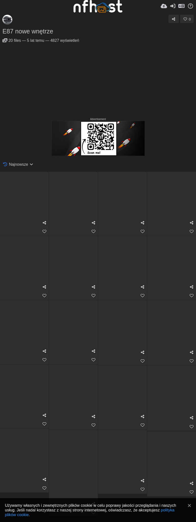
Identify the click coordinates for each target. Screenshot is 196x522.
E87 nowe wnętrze (27, 31)
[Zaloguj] (173, 6)
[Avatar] (7, 20)
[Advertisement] (98, 79)
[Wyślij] (164, 6)
